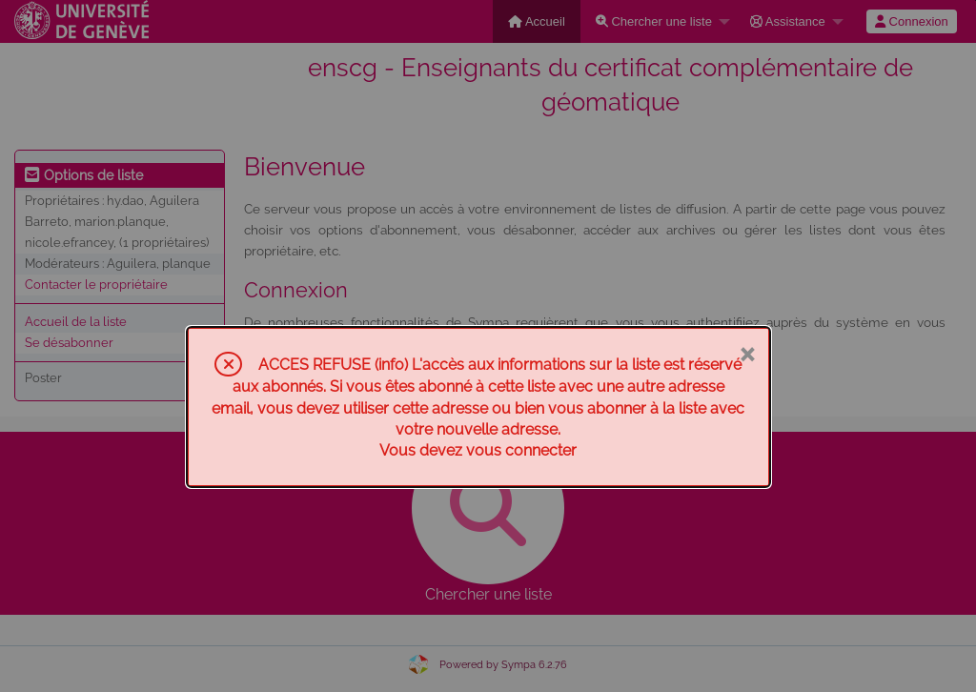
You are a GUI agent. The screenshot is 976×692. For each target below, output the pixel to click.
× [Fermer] (747, 353)
